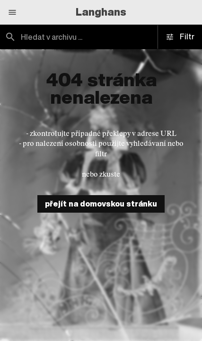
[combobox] (101, 37)
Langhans (101, 12)
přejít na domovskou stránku (101, 203)
